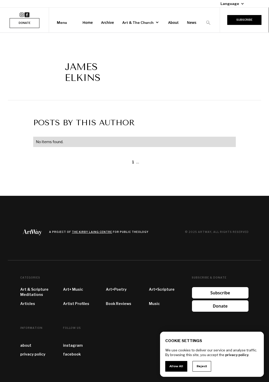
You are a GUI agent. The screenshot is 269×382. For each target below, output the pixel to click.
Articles (27, 303)
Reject (202, 366)
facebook (72, 354)
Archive (107, 22)
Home (87, 22)
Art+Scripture (162, 289)
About (173, 22)
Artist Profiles (76, 303)
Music (154, 303)
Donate (220, 306)
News (191, 22)
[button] (230, 3)
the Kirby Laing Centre (92, 231)
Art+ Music (73, 289)
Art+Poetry (116, 289)
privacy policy (32, 354)
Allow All (176, 366)
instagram (73, 345)
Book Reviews (118, 303)
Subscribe (220, 293)
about (25, 345)
